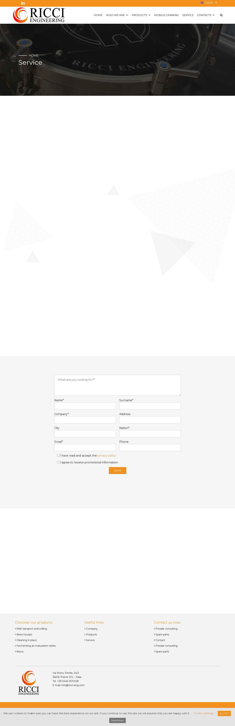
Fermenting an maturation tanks (36, 645)
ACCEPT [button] (224, 713)
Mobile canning (166, 15)
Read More (117, 720)
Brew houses (24, 634)
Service (188, 15)
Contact (160, 640)
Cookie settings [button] (203, 713)
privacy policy (106, 455)
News (20, 651)
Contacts (206, 15)
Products (141, 15)
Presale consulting (167, 628)
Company (92, 628)
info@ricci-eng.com (73, 685)
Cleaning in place (27, 640)
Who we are (117, 15)
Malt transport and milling (32, 628)
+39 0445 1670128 (67, 681)
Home (98, 15)
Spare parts (162, 634)
